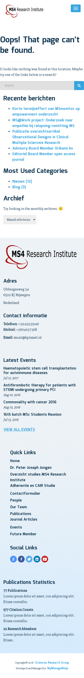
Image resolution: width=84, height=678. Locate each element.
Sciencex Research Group (52, 663)
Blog (19, 187)
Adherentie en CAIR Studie (32, 486)
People (16, 500)
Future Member (23, 534)
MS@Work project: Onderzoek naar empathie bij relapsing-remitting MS (43, 123)
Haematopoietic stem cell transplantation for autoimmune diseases (39, 371)
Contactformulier (25, 494)
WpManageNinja (57, 668)
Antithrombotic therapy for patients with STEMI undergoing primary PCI (39, 388)
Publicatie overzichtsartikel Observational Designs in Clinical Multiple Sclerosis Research (40, 137)
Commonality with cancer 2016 (29, 402)
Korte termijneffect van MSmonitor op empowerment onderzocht (46, 111)
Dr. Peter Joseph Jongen (31, 468)
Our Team (18, 507)
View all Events (19, 430)
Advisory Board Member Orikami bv (42, 148)
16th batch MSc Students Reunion (32, 414)
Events (16, 527)
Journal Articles (23, 519)
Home (15, 461)
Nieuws (22, 181)
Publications (20, 514)
